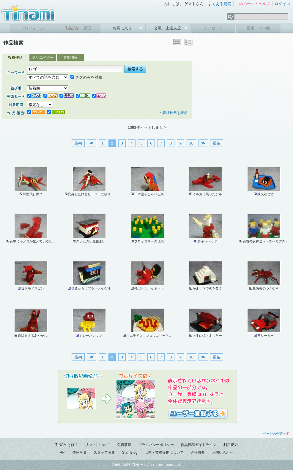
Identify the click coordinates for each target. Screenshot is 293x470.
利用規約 (230, 445)
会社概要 (197, 452)
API (62, 452)
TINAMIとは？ (66, 445)
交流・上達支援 (168, 28)
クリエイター (42, 57)
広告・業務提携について (164, 452)
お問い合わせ (222, 452)
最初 (78, 143)
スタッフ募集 (104, 452)
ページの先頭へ (276, 433)
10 (191, 143)
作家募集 (80, 452)
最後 (216, 143)
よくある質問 (219, 3)
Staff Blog (130, 452)
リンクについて (97, 445)
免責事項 (124, 445)
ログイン (282, 3)
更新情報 (70, 57)
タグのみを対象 (86, 77)
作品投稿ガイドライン (198, 445)
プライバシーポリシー (156, 445)
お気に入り (123, 28)
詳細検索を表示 (173, 113)
